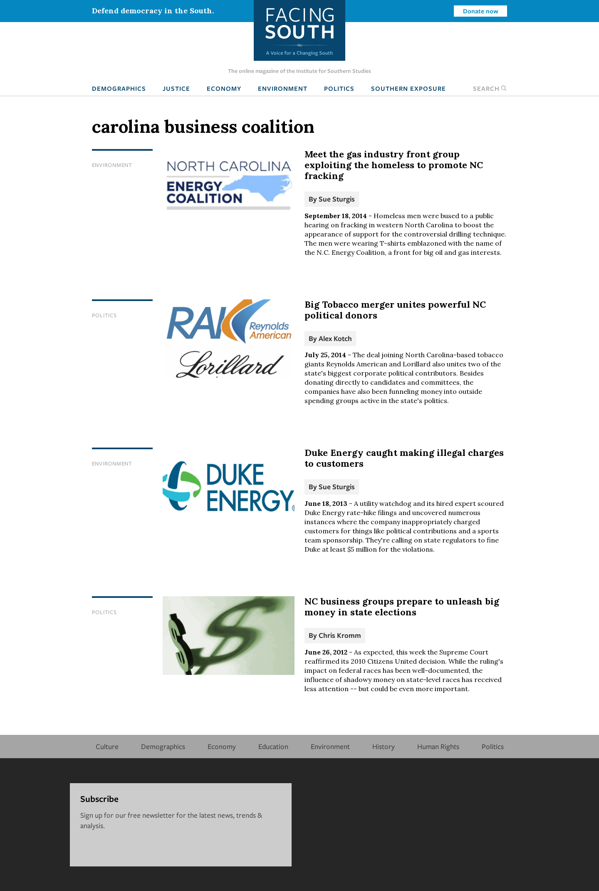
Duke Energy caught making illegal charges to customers (404, 458)
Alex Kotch (335, 338)
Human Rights (438, 746)
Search (490, 88)
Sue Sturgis (337, 199)
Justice (176, 88)
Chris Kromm (340, 635)
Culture (107, 746)
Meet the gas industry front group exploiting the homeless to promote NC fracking (393, 165)
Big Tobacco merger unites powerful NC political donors (395, 310)
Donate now (480, 11)
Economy (224, 88)
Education (273, 746)
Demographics (119, 88)
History (383, 746)
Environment (282, 88)
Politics (339, 88)
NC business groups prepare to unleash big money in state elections (401, 606)
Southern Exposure (408, 88)
